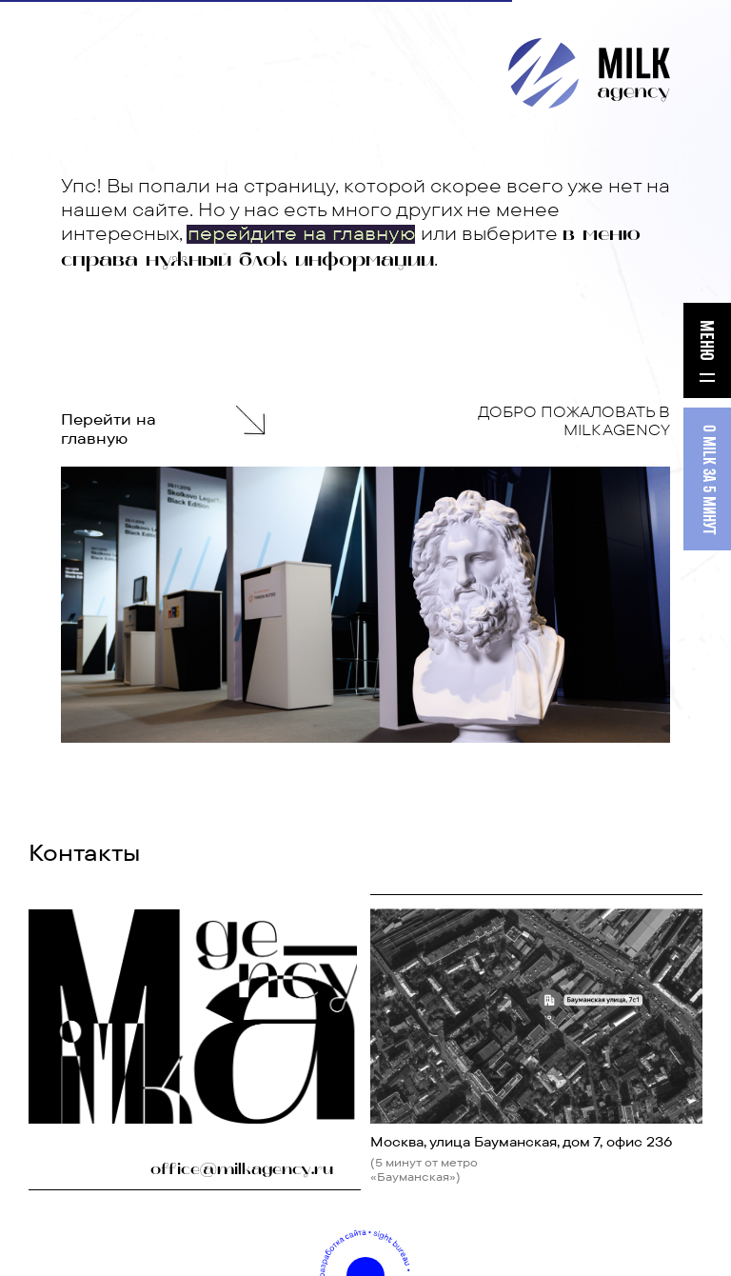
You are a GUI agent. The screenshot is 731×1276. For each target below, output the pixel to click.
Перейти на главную (108, 428)
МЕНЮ (705, 340)
